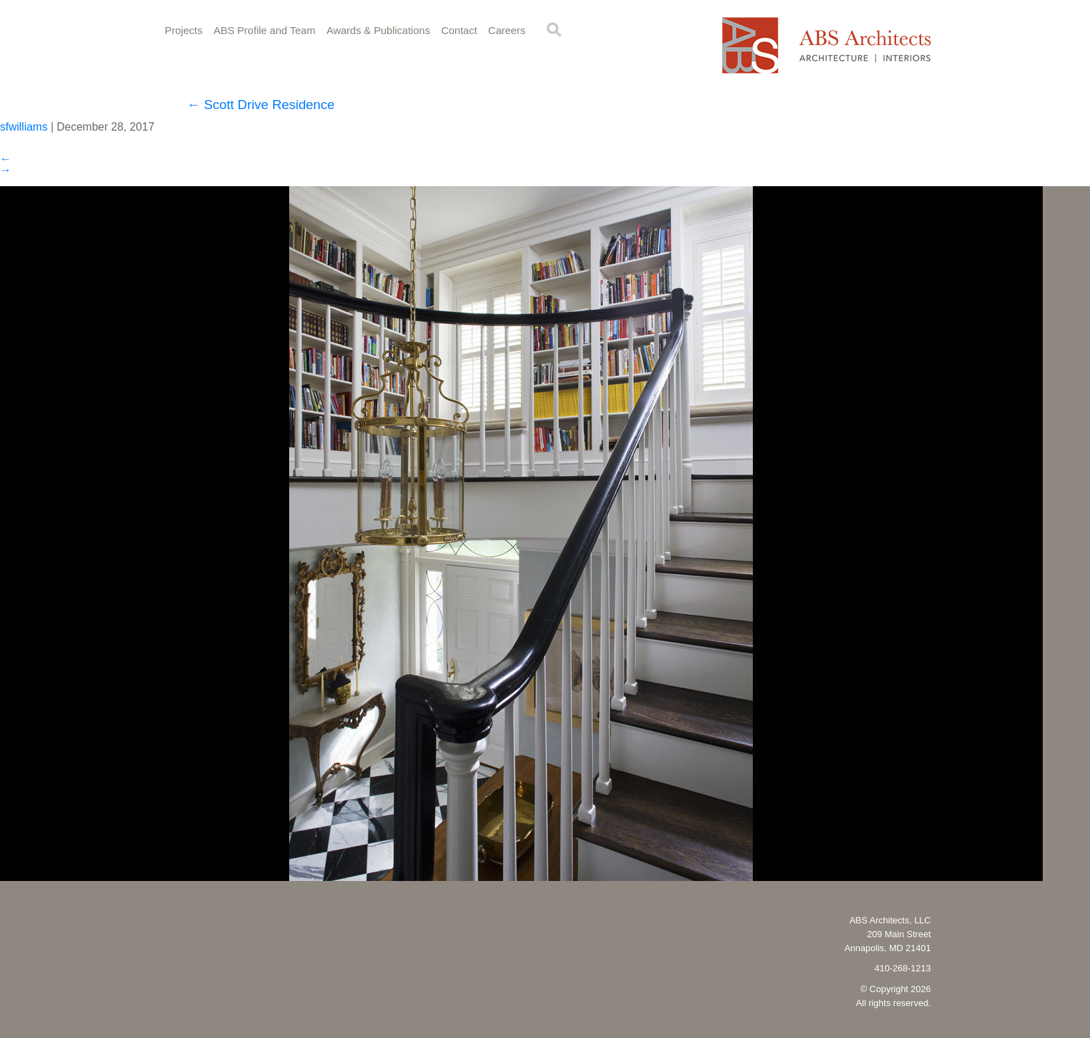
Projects (183, 30)
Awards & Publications (378, 30)
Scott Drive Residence (260, 104)
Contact (459, 30)
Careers (506, 30)
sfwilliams (23, 127)
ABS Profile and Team (264, 30)
